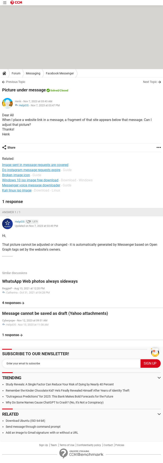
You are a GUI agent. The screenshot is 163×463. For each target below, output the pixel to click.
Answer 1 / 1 (11, 212)
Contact (108, 445)
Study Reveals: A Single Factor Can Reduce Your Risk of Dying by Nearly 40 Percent (60, 384)
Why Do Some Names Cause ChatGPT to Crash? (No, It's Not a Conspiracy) (55, 402)
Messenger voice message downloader (31, 185)
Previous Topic (15, 82)
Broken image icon (16, 175)
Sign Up (43, 445)
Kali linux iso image (16, 190)
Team (54, 445)
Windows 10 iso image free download (30, 180)
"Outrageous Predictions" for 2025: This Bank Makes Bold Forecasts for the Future (59, 396)
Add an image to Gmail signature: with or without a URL (42, 432)
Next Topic (150, 82)
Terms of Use (66, 445)
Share (11, 147)
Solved (54, 90)
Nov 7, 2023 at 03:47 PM (45, 105)
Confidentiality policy (89, 445)
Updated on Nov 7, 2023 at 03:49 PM (36, 225)
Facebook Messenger (60, 73)
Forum (16, 73)
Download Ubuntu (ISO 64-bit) (25, 420)
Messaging (33, 73)
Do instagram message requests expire (31, 170)
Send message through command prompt (33, 426)
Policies (119, 445)
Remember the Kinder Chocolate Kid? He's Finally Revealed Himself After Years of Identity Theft (67, 390)
